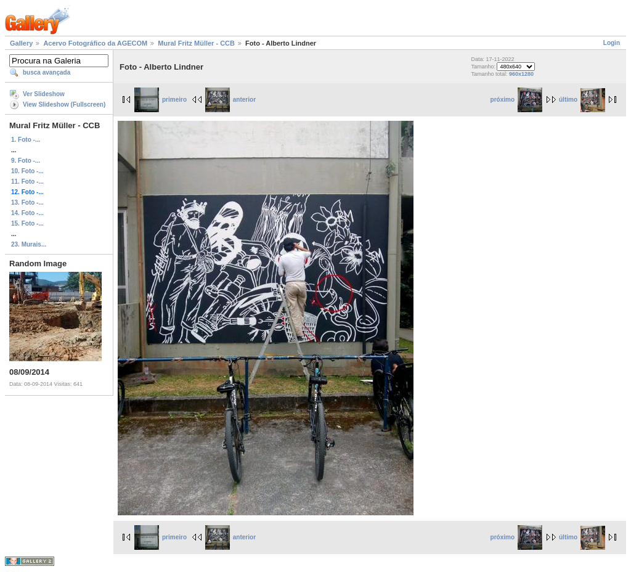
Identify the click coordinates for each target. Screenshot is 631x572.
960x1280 (521, 74)
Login (611, 42)
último (582, 99)
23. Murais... (28, 244)
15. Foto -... (27, 223)
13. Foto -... (27, 202)
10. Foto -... (27, 171)
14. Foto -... (27, 213)
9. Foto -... (25, 160)
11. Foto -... (27, 181)
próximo (516, 99)
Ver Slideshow (44, 94)
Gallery (21, 43)
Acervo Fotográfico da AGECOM (95, 43)
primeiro (160, 99)
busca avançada (46, 72)
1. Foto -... (25, 139)
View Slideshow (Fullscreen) (64, 104)
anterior (230, 99)
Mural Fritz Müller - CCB (196, 43)
